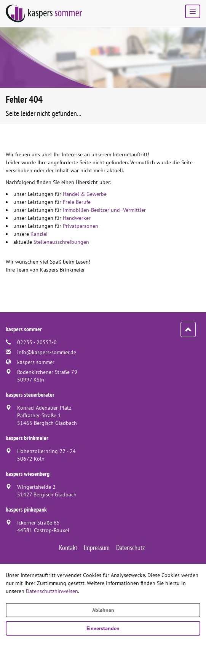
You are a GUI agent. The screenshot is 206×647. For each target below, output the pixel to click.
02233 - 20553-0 (37, 342)
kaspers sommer (35, 362)
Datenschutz (130, 547)
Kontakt (68, 547)
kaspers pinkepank (26, 509)
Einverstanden (103, 628)
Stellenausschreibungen (61, 241)
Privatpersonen (80, 226)
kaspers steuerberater (30, 394)
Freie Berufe (77, 202)
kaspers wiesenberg (28, 473)
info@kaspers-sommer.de (46, 352)
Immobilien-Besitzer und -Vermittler (104, 210)
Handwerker (77, 218)
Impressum (97, 547)
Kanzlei (39, 234)
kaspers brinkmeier (27, 438)
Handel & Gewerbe (85, 194)
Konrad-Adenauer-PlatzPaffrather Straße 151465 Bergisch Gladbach (47, 415)
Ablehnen (103, 610)
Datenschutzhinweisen (52, 591)
